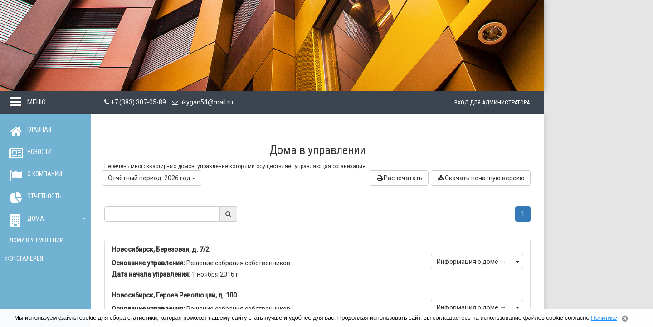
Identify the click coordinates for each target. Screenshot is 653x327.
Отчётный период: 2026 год (151, 178)
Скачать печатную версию (481, 178)
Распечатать (399, 178)
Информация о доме (471, 261)
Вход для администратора (492, 102)
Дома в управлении (36, 240)
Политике (604, 317)
